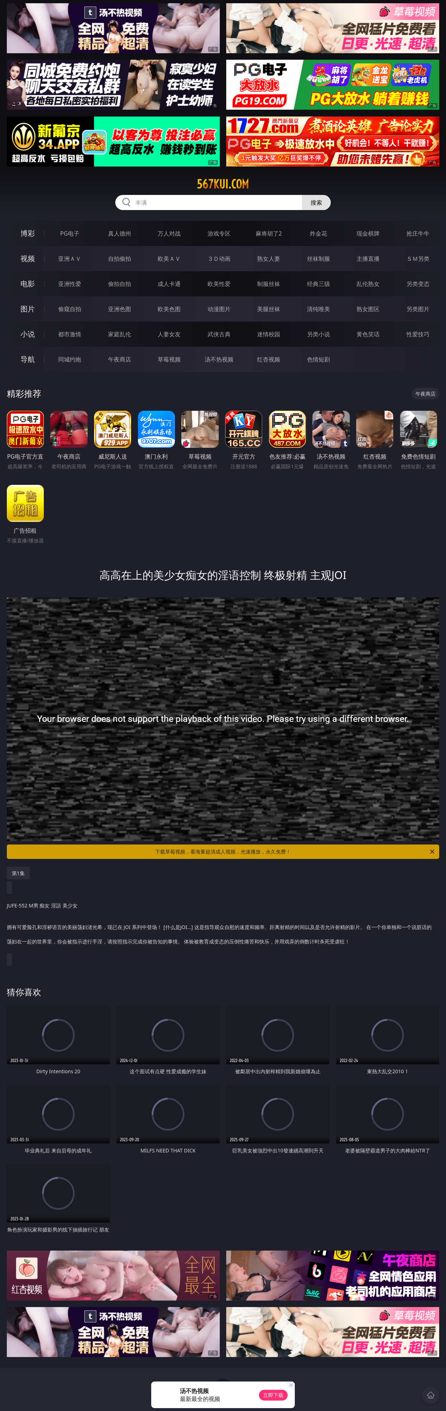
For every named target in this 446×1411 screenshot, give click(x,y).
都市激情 (69, 334)
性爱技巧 (417, 334)
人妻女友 (169, 334)
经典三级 (318, 284)
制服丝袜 (268, 284)
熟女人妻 (268, 259)
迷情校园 (268, 334)
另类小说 (318, 334)
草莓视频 (169, 359)
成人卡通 (169, 284)
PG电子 (69, 233)
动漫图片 (219, 309)
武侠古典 (219, 334)
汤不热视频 (219, 359)
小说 (27, 334)
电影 (27, 283)
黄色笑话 (368, 334)
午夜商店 (119, 359)
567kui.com (223, 184)
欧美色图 (169, 309)
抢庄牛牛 (417, 233)
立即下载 (273, 1395)
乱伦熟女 (368, 284)
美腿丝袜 (268, 309)
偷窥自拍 (69, 309)
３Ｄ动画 (219, 259)
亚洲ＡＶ (69, 259)
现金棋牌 (368, 233)
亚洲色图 (119, 309)
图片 (27, 309)
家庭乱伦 (119, 334)
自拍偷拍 (119, 259)
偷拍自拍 (119, 284)
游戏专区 (219, 233)
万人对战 (169, 233)
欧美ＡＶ (169, 259)
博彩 (27, 233)
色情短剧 (318, 359)
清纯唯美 (318, 309)
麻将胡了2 (269, 233)
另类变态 (417, 284)
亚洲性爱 (69, 284)
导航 (27, 359)
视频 (27, 258)
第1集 (18, 873)
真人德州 (119, 233)
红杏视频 (268, 359)
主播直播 (368, 259)
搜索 (316, 202)
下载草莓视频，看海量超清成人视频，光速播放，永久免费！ (295, 851)
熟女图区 (368, 309)
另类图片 (417, 309)
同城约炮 (69, 359)
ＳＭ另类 (417, 259)
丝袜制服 (318, 259)
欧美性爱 (219, 284)
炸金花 (318, 233)
